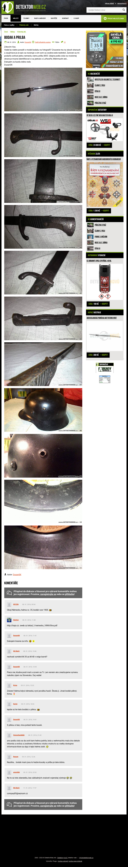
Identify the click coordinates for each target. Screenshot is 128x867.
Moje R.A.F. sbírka (101, 97)
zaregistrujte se (48, 594)
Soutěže (54, 18)
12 (65, 42)
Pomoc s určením (101, 236)
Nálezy (15, 18)
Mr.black (16, 651)
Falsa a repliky (9, 25)
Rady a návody (40, 18)
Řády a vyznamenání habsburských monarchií (104, 159)
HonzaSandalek (18, 735)
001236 (15, 604)
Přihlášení (109, 4)
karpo (15, 704)
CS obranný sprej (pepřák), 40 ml (99, 261)
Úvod (6, 18)
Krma (15, 685)
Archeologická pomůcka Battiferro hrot (102, 318)
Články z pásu (100, 85)
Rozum (15, 757)
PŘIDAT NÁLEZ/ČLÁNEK (114, 19)
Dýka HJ (97, 91)
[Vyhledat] (123, 10)
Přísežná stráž (100, 103)
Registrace (122, 4)
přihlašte (69, 594)
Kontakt (65, 18)
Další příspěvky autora (43, 42)
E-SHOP (76, 18)
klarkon (16, 620)
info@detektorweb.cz (86, 858)
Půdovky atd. (24, 25)
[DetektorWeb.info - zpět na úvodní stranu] (25, 7)
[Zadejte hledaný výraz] (106, 10)
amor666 (16, 772)
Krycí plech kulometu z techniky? (107, 79)
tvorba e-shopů (63, 861)
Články (26, 18)
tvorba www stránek (75, 861)
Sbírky (36, 25)
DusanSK (28, 42)
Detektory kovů (62, 858)
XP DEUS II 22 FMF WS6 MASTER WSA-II (100, 115)
